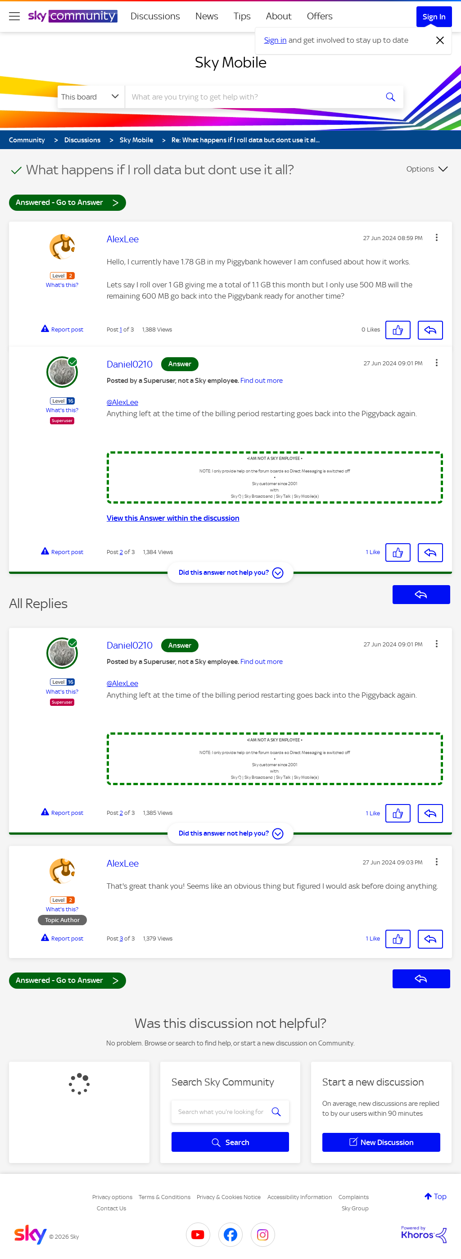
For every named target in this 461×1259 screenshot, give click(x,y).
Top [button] (440, 1196)
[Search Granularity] (91, 97)
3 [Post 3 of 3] (121, 938)
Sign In (434, 16)
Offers (320, 16)
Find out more (261, 381)
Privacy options (112, 1197)
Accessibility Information (299, 1197)
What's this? (62, 285)
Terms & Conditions (164, 1197)
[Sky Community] (73, 16)
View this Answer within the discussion (173, 518)
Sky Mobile (231, 62)
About (279, 16)
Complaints (354, 1197)
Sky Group (355, 1208)
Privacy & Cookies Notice (229, 1197)
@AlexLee (122, 402)
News (206, 16)
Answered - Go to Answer (67, 202)
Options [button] (420, 168)
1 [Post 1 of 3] (121, 329)
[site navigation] (14, 16)
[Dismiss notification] (440, 40)
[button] (436, 237)
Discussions (155, 16)
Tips (242, 16)
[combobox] (250, 97)
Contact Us (111, 1208)
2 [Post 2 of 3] (121, 552)
